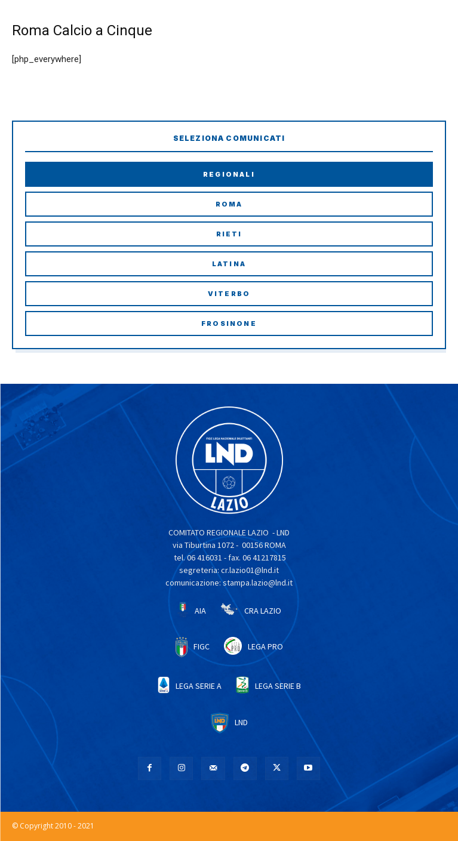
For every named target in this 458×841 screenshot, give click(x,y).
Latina (229, 264)
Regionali (229, 174)
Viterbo (229, 293)
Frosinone (229, 323)
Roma (229, 204)
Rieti (229, 234)
